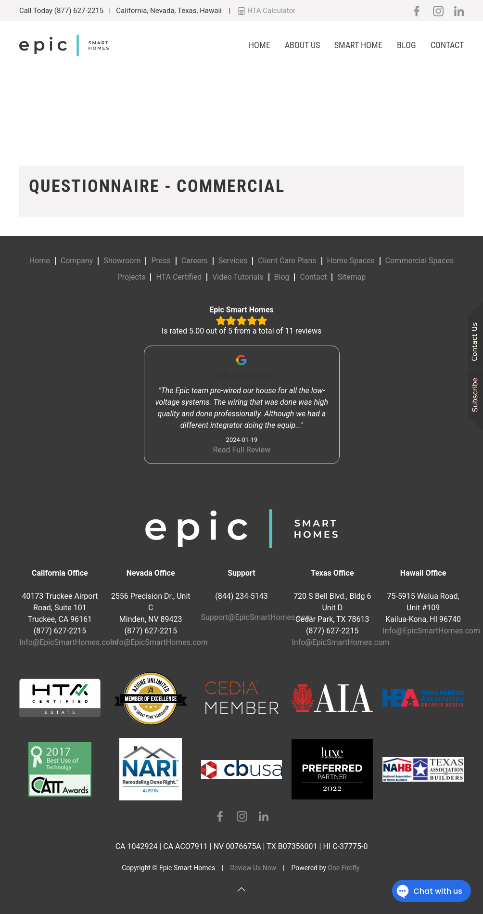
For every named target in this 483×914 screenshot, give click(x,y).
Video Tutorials (237, 277)
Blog (406, 45)
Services (232, 260)
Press (160, 260)
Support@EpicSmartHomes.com (257, 617)
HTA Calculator (266, 10)
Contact (447, 45)
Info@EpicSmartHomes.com (68, 642)
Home (259, 45)
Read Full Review (241, 449)
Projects (131, 277)
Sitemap (351, 277)
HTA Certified (179, 277)
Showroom (121, 260)
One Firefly (343, 868)
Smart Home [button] (358, 45)
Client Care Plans (287, 260)
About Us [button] (302, 45)
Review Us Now (253, 868)
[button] (241, 889)
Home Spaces (351, 260)
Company (77, 260)
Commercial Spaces (419, 260)
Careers (194, 260)
